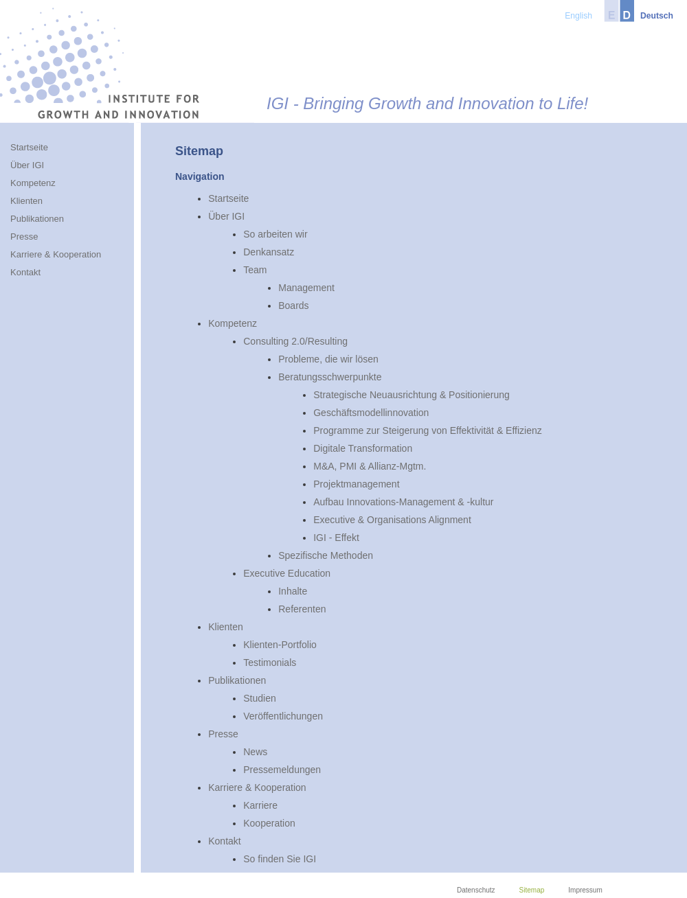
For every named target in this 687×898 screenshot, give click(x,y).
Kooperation (269, 823)
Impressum (585, 890)
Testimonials (269, 662)
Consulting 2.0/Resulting (295, 341)
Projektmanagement (356, 484)
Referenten (302, 608)
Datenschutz (476, 890)
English (578, 16)
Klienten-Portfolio (280, 644)
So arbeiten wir (275, 234)
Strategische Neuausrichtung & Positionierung (411, 394)
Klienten (225, 626)
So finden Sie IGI (279, 858)
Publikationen (237, 680)
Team (255, 269)
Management (306, 287)
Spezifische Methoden (325, 555)
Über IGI (226, 216)
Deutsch (656, 16)
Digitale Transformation (362, 448)
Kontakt (224, 841)
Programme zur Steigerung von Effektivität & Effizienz (427, 430)
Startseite (228, 198)
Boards (293, 305)
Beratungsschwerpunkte (329, 376)
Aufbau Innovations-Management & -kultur (403, 501)
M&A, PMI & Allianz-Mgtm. (369, 466)
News (255, 751)
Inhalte (292, 591)
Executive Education (286, 573)
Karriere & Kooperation (257, 787)
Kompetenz (232, 323)
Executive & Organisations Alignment (392, 519)
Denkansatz (268, 251)
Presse (223, 733)
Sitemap (532, 890)
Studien (259, 698)
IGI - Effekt (336, 537)
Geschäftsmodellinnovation (371, 412)
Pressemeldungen (282, 769)
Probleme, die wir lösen (328, 359)
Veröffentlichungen (283, 716)
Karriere (260, 805)
